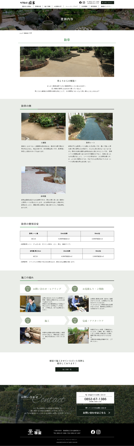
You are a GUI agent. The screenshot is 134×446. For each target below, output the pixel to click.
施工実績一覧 (67, 369)
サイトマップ (60, 439)
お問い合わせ (108, 2)
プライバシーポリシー (72, 439)
